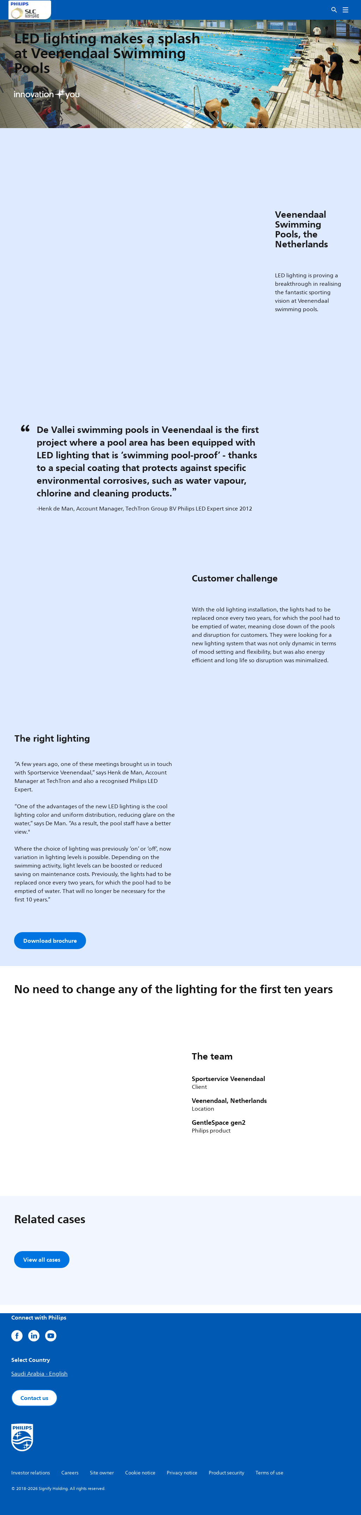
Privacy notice (182, 1473)
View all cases (41, 1259)
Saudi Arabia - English (39, 1373)
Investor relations (30, 1473)
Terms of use (269, 1473)
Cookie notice (140, 1473)
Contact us (34, 1398)
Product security (226, 1473)
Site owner (102, 1473)
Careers (70, 1473)
